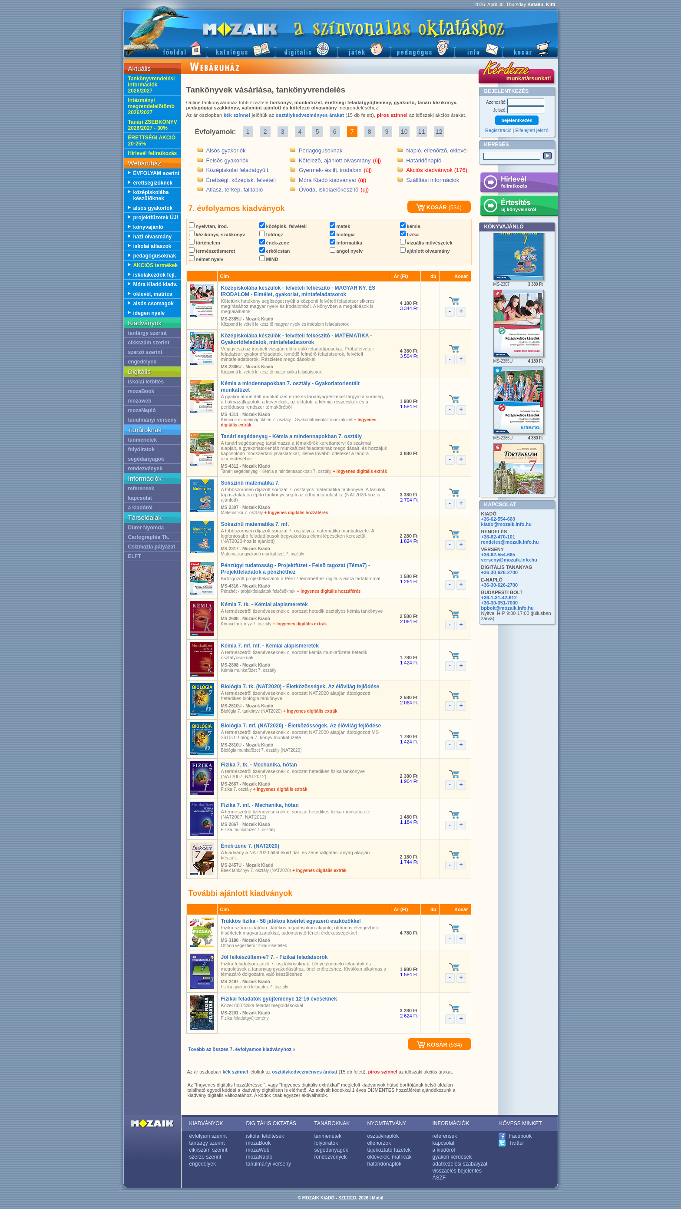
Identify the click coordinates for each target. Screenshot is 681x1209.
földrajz (271, 234)
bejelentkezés (516, 120)
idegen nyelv (149, 313)
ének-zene (274, 242)
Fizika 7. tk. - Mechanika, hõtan (259, 765)
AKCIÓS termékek (155, 265)
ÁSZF (439, 1178)
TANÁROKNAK (332, 1123)
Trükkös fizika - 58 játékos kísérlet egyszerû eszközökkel (291, 921)
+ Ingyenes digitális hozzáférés (296, 512)
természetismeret (212, 251)
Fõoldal (165, 48)
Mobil (377, 1198)
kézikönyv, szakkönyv (217, 234)
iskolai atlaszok (152, 246)
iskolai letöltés (146, 382)
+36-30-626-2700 (499, 572)
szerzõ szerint (145, 352)
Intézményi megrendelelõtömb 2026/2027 (151, 106)
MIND (268, 259)
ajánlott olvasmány (425, 251)
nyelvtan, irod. (208, 226)
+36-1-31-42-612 (499, 597)
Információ (478, 48)
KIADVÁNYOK (206, 1123)
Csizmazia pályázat (151, 547)
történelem (204, 242)
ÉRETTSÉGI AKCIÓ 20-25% (152, 141)
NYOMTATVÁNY (387, 1123)
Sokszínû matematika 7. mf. (255, 524)
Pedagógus (422, 48)
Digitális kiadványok (306, 48)
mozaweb (140, 401)
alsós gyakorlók (153, 208)
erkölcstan (274, 251)
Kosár (530, 48)
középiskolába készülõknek (151, 195)
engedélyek (142, 362)
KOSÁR (431, 207)
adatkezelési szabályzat (460, 1164)
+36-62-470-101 (498, 536)
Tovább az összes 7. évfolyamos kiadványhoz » (242, 1049)
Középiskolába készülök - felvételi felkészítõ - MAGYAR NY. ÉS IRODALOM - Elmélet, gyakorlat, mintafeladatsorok (298, 291)
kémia (410, 226)
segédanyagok (146, 459)
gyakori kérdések (452, 1157)
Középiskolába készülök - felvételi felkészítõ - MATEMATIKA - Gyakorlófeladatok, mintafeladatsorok (296, 339)
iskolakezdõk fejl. (154, 275)
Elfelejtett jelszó (532, 130)
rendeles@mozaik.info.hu (510, 542)
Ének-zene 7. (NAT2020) (250, 846)
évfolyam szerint (208, 1136)
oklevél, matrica (152, 294)
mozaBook (141, 391)
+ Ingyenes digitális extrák (360, 471)
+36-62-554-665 (498, 554)
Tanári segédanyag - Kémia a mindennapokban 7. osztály (291, 436)
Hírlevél (518, 183)
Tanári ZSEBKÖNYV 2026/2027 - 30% (152, 125)
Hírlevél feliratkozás (152, 153)
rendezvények (145, 469)
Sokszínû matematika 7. (250, 483)
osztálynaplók (383, 1136)
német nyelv (206, 259)
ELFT (134, 556)
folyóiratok (141, 449)
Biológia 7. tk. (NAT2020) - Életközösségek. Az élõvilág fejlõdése (300, 687)
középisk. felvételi (283, 226)
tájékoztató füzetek (389, 1150)
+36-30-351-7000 (499, 602)
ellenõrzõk (379, 1143)
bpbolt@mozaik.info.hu (507, 608)
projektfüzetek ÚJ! (156, 218)
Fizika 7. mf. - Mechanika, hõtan (260, 805)
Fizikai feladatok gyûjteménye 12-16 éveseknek (279, 999)
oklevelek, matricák (389, 1157)
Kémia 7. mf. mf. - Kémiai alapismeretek (270, 646)
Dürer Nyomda (146, 528)
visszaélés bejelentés (457, 1171)
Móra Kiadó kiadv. (155, 284)
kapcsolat (140, 498)
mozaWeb (258, 1150)
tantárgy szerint (147, 333)
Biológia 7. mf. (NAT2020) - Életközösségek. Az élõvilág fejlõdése (301, 726)
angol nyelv (346, 251)
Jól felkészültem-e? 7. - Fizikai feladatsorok (274, 957)
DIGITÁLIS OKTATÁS (271, 1123)
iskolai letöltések (265, 1136)
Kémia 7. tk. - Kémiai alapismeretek (264, 604)
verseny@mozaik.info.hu (509, 559)
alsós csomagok (153, 304)
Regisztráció (498, 130)
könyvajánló (148, 227)
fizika (409, 234)
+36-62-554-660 (498, 519)
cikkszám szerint (148, 343)
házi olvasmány (152, 237)
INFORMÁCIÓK (451, 1123)
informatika (346, 242)
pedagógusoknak (154, 256)
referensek (141, 489)
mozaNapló (142, 410)
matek (340, 226)
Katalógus (241, 48)
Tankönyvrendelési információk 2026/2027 (151, 85)
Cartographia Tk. (148, 537)
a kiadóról (140, 508)
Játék (363, 48)
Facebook (520, 1136)
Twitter (516, 1143)
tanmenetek (142, 440)
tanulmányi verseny (152, 420)
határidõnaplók (384, 1164)
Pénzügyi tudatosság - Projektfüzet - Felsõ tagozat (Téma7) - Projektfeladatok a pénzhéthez (295, 568)
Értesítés (518, 207)
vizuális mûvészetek (426, 242)
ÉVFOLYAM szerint (156, 173)
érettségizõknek (153, 183)
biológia (342, 234)
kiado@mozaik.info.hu (506, 524)
